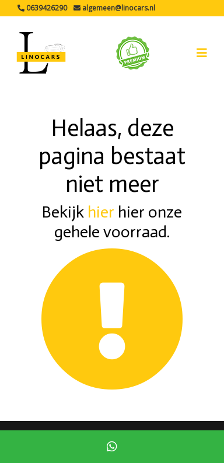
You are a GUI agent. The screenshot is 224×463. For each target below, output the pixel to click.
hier (101, 212)
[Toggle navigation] (202, 53)
